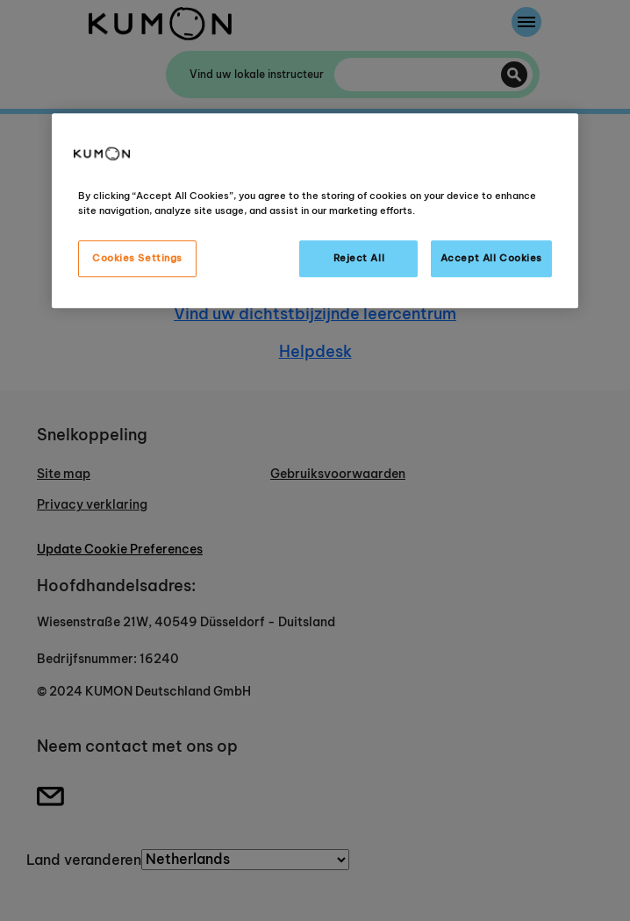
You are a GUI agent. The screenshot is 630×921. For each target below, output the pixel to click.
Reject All (359, 258)
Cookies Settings (137, 258)
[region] (315, 210)
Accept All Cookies (491, 258)
